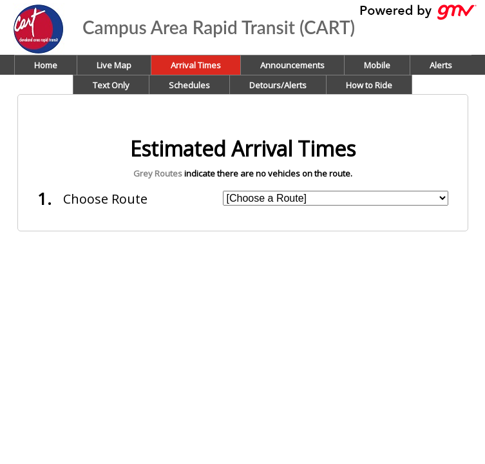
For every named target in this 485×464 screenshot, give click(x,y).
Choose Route (105, 199)
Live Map (114, 65)
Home (45, 65)
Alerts (441, 65)
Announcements (292, 65)
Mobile (377, 65)
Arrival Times (196, 65)
